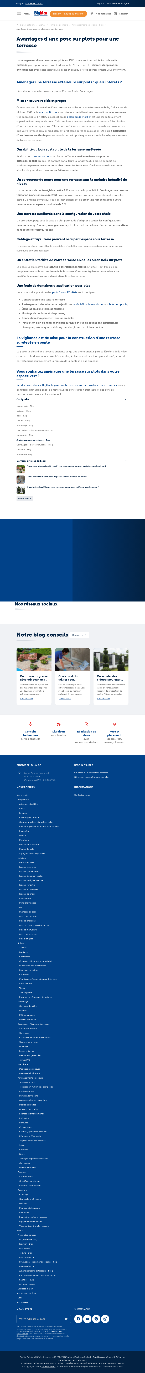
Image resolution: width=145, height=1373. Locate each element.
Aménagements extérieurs (30, 1078)
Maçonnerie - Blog (25, 406)
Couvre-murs (25, 1127)
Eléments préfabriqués (30, 1136)
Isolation (22, 858)
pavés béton (79, 304)
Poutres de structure (29, 844)
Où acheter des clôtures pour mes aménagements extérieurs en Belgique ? (63, 487)
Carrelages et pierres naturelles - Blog (35, 445)
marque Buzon (48, 112)
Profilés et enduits (27, 1019)
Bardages (23, 952)
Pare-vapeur (25, 898)
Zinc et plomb (25, 992)
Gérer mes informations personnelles (91, 777)
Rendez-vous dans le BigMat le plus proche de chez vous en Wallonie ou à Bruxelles (67, 385)
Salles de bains (26, 1176)
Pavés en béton (26, 1091)
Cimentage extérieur (29, 817)
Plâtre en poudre (27, 1015)
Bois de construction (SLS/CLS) (34, 925)
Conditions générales (102, 1357)
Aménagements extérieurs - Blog (87, 25)
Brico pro (22, 1190)
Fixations (23, 1203)
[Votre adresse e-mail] (44, 1319)
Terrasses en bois (27, 1082)
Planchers (24, 840)
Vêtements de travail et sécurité (34, 1226)
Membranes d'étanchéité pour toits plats (38, 979)
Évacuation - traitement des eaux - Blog (35, 430)
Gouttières (24, 974)
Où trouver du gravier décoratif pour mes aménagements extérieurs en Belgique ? (66, 466)
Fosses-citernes (26, 1051)
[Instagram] (105, 1319)
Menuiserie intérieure (29, 1073)
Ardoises (23, 948)
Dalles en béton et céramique (33, 1100)
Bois (20, 907)
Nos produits (22, 795)
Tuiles (22, 988)
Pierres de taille (26, 849)
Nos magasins (23, 1302)
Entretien (23, 1149)
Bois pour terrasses (28, 934)
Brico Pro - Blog (24, 454)
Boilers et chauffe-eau (29, 1185)
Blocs (21, 808)
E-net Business (48, 1366)
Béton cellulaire (26, 862)
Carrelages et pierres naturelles (33, 1158)
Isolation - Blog (24, 411)
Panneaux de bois (27, 912)
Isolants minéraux (27, 867)
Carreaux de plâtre (28, 1006)
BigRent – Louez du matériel (68, 13)
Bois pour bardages (28, 916)
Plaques (23, 1010)
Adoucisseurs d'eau (28, 1028)
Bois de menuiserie (28, 930)
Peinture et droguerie (29, 1208)
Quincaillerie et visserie (30, 1199)
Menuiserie (23, 1064)
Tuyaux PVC (24, 1060)
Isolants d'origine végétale (31, 876)
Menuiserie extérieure (29, 1069)
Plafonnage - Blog (25, 425)
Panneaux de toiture (28, 970)
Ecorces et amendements (31, 1114)
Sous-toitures (25, 983)
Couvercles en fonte (29, 1042)
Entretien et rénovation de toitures (35, 997)
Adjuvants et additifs (28, 804)
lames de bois (96, 304)
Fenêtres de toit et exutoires (32, 965)
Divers (22, 1154)
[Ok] (67, 1319)
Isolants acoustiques (28, 889)
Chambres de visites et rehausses (34, 1037)
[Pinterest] (96, 1319)
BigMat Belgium (26, 25)
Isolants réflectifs (27, 885)
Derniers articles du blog (31, 460)
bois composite (118, 304)
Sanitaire (22, 1172)
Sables (22, 1145)
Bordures (23, 1123)
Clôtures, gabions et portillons (33, 1132)
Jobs (20, 1298)
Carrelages (24, 1163)
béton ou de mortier (79, 116)
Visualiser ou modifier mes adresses (91, 773)
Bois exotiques (26, 939)
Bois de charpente (28, 921)
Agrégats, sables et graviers (32, 853)
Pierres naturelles (27, 1105)
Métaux (22, 835)
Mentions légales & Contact (78, 1357)
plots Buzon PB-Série (65, 292)
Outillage (23, 1194)
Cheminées (24, 956)
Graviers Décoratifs (28, 1109)
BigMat (42, 25)
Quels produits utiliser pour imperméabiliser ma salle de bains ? (57, 477)
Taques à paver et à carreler (32, 1140)
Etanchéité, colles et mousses (33, 1217)
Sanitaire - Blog (24, 449)
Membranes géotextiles (30, 1055)
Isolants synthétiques (29, 871)
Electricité (24, 1212)
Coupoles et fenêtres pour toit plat (35, 961)
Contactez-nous (82, 795)
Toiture (21, 943)
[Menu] (23, 14)
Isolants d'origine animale (31, 880)
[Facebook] (78, 1319)
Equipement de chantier (30, 1221)
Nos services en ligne (27, 1293)
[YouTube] (87, 1319)
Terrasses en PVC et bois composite (36, 1087)
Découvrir (25, 498)
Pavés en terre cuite (28, 1096)
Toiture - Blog (23, 420)
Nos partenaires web (77, 1360)
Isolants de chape (27, 894)
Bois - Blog (22, 416)
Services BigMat (25, 1289)
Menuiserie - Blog (25, 435)
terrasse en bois (41, 156)
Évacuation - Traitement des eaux (33, 1024)
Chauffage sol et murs (29, 1181)
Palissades (24, 1118)
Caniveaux (24, 1033)
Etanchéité (24, 831)
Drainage (23, 1046)
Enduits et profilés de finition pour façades (39, 826)
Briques (23, 813)
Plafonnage (23, 1001)
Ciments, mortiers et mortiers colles (36, 822)
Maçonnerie (23, 799)
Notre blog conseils (59, 25)
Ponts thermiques (27, 903)
